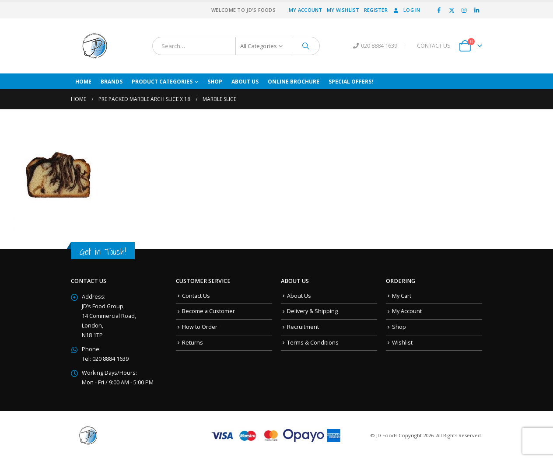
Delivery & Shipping (312, 311)
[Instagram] (464, 10)
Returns (192, 342)
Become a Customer (208, 311)
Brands (111, 81)
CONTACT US (434, 45)
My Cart (401, 296)
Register (376, 10)
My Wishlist (343, 10)
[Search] (305, 46)
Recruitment (303, 327)
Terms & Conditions (313, 342)
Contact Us (196, 296)
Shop (214, 81)
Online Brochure (293, 81)
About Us (245, 81)
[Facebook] (439, 10)
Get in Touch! (103, 251)
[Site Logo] (95, 46)
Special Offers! (351, 81)
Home (83, 81)
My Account (305, 10)
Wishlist (402, 342)
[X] (451, 10)
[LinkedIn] (476, 10)
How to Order (199, 327)
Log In (406, 10)
